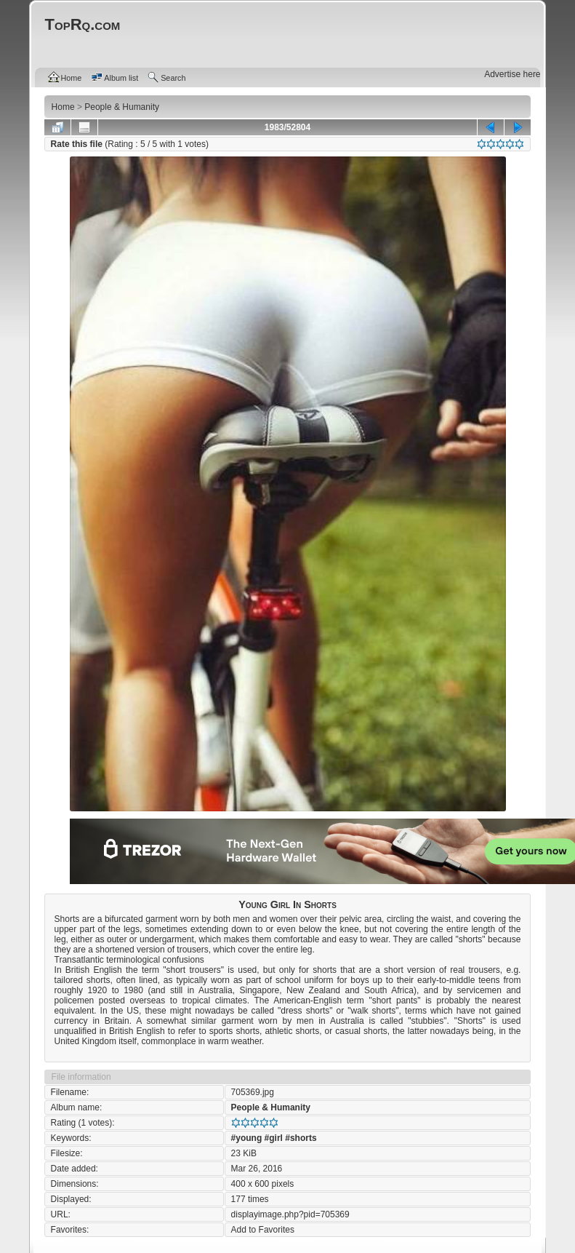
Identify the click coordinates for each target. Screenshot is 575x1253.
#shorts (300, 1138)
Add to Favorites (262, 1230)
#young (246, 1138)
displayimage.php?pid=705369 (290, 1214)
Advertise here (512, 74)
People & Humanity (270, 1107)
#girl (274, 1138)
